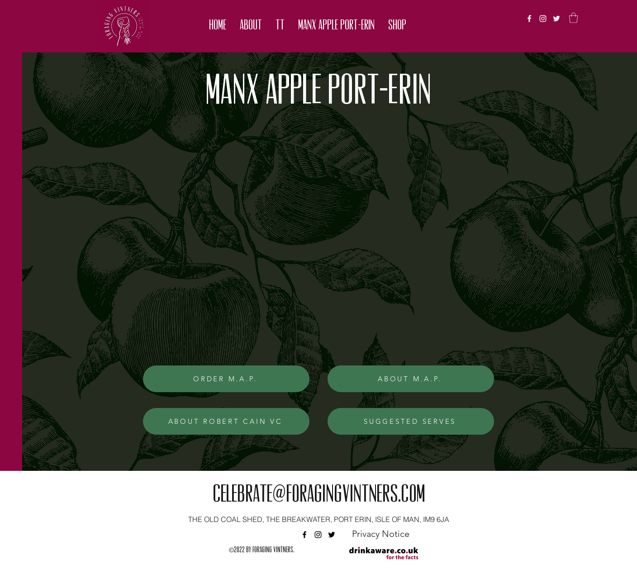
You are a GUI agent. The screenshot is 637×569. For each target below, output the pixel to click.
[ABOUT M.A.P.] (411, 378)
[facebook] (529, 18)
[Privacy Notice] (380, 534)
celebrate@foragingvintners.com (319, 495)
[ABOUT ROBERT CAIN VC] (226, 421)
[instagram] (542, 18)
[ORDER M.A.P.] (226, 378)
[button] (251, 26)
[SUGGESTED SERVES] (411, 421)
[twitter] (556, 18)
